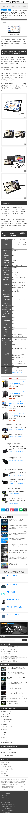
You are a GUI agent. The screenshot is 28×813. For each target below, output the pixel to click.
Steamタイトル (7, 711)
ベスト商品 (5, 775)
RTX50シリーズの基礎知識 (10, 656)
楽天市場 (19, 372)
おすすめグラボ (7, 653)
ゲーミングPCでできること (10, 646)
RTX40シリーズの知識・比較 (8, 806)
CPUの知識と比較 (6, 812)
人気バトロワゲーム (8, 721)
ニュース (4, 771)
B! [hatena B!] (16, 510)
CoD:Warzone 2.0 (7, 719)
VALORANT (6, 716)
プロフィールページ (20, 789)
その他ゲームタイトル (9, 742)
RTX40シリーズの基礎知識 (10, 658)
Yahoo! (16, 429)
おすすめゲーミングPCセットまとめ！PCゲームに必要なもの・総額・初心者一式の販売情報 (18, 527)
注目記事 (4, 764)
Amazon (14, 372)
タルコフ (5, 740)
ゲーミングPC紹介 (7, 766)
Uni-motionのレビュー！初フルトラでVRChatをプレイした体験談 (17, 520)
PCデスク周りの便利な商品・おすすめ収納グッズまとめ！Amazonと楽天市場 (18, 558)
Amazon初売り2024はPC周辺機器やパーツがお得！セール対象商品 (18, 539)
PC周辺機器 (4, 10)
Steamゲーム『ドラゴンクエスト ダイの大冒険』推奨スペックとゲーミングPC (18, 565)
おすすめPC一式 (5, 800)
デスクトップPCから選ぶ (9, 752)
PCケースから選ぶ (8, 750)
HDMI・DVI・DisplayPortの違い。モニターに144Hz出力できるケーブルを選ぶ (18, 552)
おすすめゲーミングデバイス (11, 651)
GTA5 (4, 734)
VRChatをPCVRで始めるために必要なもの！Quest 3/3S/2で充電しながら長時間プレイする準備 (18, 533)
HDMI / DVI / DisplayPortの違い (8, 810)
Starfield (5, 724)
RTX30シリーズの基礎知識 (10, 661)
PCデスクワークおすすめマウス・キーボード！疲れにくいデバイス (18, 545)
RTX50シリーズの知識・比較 (8, 804)
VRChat (5, 729)
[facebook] (7, 509)
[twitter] (3, 509)
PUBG (4, 732)
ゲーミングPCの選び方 (9, 649)
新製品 (9, 10)
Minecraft (5, 737)
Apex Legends (6, 714)
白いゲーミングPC (6, 798)
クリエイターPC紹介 (8, 769)
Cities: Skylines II (7, 727)
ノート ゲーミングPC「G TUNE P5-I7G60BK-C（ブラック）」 (17, 403)
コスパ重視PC (5, 795)
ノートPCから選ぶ (8, 755)
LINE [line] (20, 510)
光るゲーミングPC (6, 797)
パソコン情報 (6, 762)
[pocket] (12, 509)
